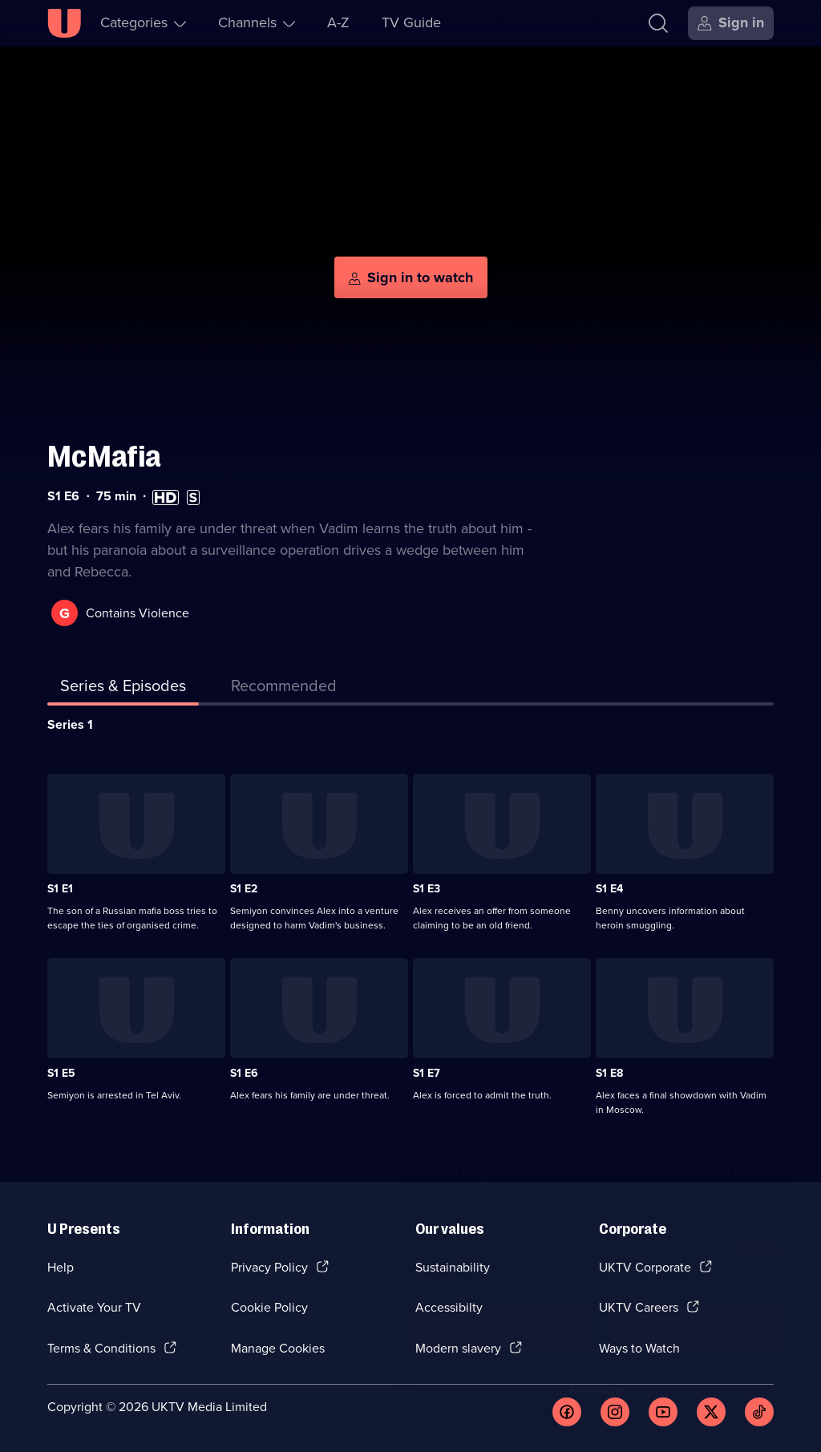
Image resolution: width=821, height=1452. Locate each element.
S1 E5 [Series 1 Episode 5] (61, 1073)
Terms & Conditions (101, 1348)
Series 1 (70, 724)
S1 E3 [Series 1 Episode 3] (426, 888)
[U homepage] (64, 23)
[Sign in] (731, 23)
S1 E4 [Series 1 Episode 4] (609, 888)
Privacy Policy (269, 1267)
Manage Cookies (278, 1348)
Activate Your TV (94, 1307)
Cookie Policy (269, 1307)
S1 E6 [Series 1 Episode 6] (244, 1073)
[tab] (284, 688)
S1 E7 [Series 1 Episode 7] (426, 1073)
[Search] (658, 23)
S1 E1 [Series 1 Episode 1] (60, 888)
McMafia (104, 456)
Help (60, 1267)
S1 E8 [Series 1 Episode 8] (609, 1073)
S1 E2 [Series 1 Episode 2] (243, 888)
